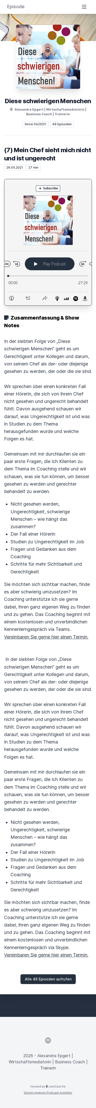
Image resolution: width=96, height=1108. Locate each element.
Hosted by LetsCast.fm (48, 1086)
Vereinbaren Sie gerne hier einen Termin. (46, 637)
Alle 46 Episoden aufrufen (48, 979)
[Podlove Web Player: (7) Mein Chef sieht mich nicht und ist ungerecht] (48, 242)
